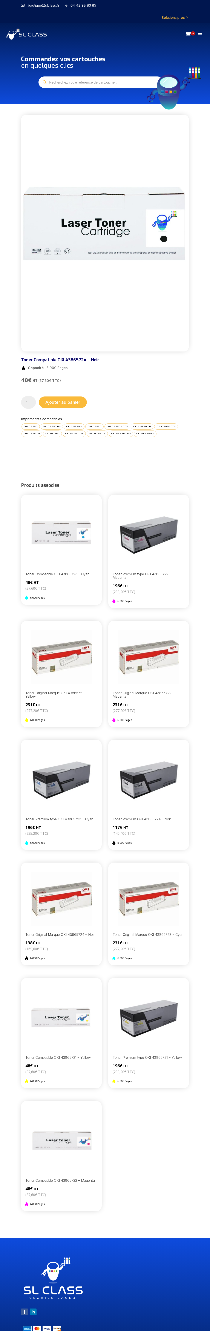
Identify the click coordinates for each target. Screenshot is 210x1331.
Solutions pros (175, 17)
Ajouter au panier (62, 402)
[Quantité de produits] (28, 402)
